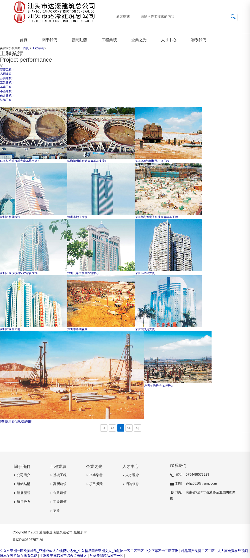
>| (137, 428)
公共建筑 (7, 78)
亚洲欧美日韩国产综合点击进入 (64, 556)
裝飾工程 (7, 100)
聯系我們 (198, 40)
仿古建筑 (7, 95)
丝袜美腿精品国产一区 (107, 556)
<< (112, 428)
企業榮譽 (94, 475)
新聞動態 (79, 40)
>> (129, 428)
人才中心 (168, 40)
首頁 (23, 40)
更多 (54, 510)
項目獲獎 (94, 484)
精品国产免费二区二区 (198, 551)
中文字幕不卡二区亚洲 (162, 551)
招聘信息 (130, 484)
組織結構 (21, 484)
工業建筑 (7, 82)
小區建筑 (7, 91)
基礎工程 (52, 48)
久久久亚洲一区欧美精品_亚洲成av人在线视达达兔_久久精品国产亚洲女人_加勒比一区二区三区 (72, 551)
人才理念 (130, 475)
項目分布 (21, 502)
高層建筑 (7, 74)
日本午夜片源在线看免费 (19, 556)
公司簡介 (21, 475)
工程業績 (109, 40)
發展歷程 (21, 493)
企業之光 (139, 40)
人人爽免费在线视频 (233, 551)
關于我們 (49, 40)
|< (104, 428)
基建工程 (7, 87)
